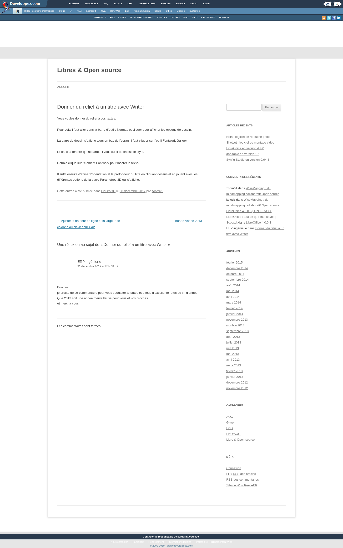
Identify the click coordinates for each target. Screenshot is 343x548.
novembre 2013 (237, 319)
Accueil (63, 87)
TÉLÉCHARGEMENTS (141, 17)
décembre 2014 (237, 268)
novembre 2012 (237, 388)
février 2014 (234, 308)
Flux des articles (241, 474)
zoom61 (157, 191)
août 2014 (233, 285)
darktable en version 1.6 (242, 154)
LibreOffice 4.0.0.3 (258, 222)
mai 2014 (232, 291)
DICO (194, 17)
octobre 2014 (235, 274)
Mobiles (181, 11)
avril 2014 (233, 297)
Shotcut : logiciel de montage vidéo (250, 142)
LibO (229, 428)
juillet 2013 (233, 342)
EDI (127, 11)
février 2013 (234, 371)
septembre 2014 (237, 279)
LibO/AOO (108, 191)
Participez (138, 541)
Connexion (233, 468)
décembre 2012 (237, 382)
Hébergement (156, 541)
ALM (79, 11)
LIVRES (122, 17)
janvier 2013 (234, 377)
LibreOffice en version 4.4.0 (245, 148)
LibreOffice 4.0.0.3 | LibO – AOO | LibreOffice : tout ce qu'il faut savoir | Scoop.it (251, 216)
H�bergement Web (221, 541)
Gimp (230, 422)
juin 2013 (232, 348)
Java (103, 11)
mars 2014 (233, 302)
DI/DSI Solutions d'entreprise (39, 11)
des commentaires (242, 479)
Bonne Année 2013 (190, 221)
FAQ (112, 17)
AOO (229, 416)
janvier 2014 (234, 314)
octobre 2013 (235, 325)
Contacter (149, 536)
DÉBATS (175, 17)
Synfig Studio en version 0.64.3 (247, 159)
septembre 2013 (237, 331)
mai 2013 (232, 354)
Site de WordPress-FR (241, 485)
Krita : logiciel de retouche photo (248, 137)
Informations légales (180, 541)
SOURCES (161, 17)
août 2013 (233, 337)
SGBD (157, 11)
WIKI (185, 17)
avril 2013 (233, 359)
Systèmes (194, 11)
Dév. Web (115, 11)
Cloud (62, 11)
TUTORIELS (100, 17)
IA (71, 11)
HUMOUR (224, 17)
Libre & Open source (240, 439)
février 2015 (234, 262)
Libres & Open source (89, 70)
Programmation (142, 11)
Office (169, 11)
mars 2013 (233, 365)
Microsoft (91, 11)
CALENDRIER (208, 17)
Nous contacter (119, 541)
